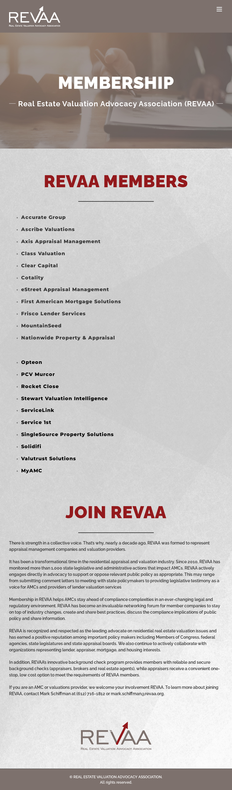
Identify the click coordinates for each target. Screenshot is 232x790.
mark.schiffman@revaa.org (137, 693)
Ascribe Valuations (48, 229)
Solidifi (31, 446)
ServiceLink (37, 410)
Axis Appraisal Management (61, 241)
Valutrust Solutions (48, 458)
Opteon (31, 362)
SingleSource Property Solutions (67, 434)
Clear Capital (39, 265)
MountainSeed (41, 326)
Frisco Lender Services (53, 313)
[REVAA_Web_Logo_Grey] (116, 723)
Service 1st (36, 422)
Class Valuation (43, 253)
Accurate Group (43, 217)
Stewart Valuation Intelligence (64, 398)
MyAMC (31, 471)
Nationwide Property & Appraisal (68, 338)
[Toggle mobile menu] (220, 9)
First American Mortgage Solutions (71, 301)
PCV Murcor (38, 374)
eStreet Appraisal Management (65, 289)
